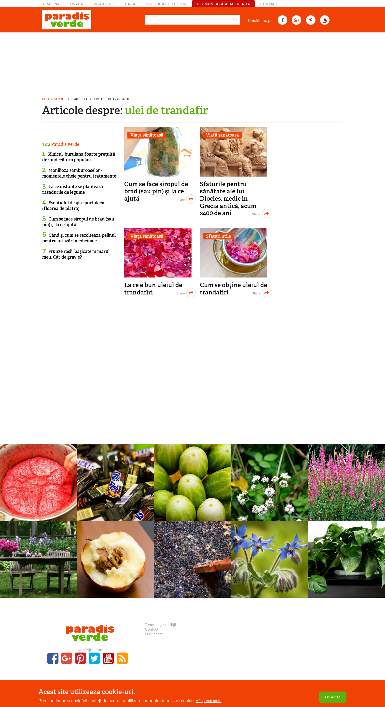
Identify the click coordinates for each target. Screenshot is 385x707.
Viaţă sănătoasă (146, 135)
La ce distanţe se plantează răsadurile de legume (72, 189)
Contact (269, 4)
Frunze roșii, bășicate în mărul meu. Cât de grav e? (76, 254)
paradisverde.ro (55, 99)
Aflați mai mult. (208, 700)
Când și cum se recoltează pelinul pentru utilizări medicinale (79, 238)
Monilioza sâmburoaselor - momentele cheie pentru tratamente (79, 173)
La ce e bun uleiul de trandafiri (153, 288)
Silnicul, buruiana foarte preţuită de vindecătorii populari (78, 157)
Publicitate (154, 634)
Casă (130, 4)
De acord (333, 697)
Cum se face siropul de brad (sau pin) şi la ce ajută (156, 191)
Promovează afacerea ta (223, 4)
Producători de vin (166, 4)
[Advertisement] (192, 62)
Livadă (76, 4)
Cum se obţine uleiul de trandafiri (233, 288)
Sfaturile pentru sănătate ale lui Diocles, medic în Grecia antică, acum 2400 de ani (228, 198)
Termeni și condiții (160, 624)
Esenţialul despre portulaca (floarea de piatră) (73, 205)
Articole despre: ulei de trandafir (101, 99)
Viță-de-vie (104, 4)
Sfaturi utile (218, 236)
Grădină (51, 4)
